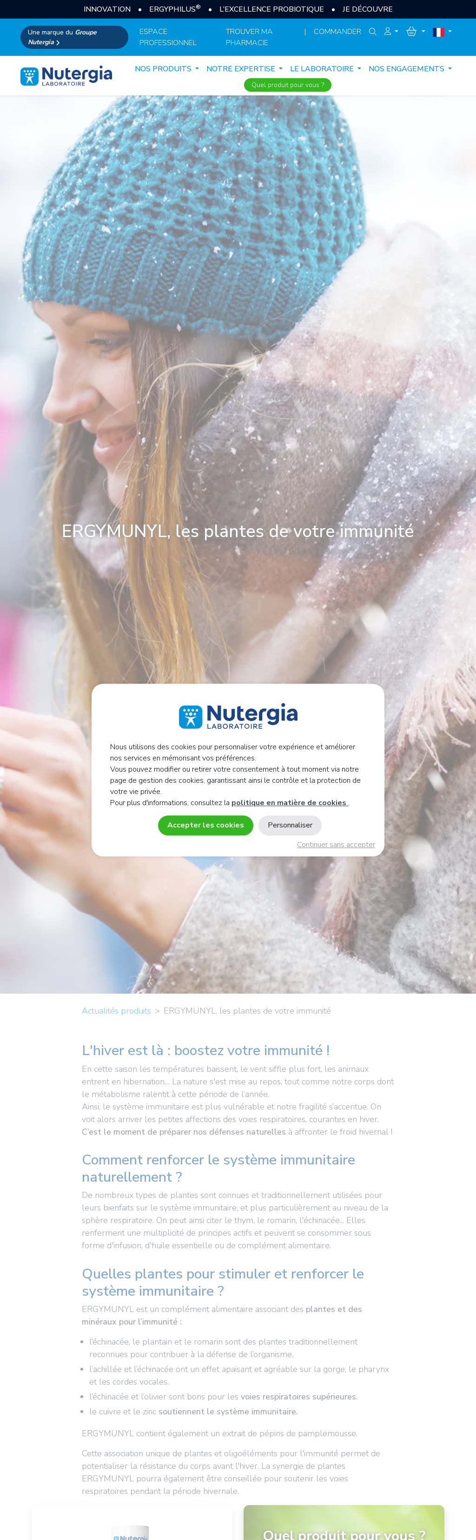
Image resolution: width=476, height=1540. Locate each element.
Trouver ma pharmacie (249, 37)
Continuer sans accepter (336, 845)
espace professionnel (168, 37)
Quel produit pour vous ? (287, 85)
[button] (391, 31)
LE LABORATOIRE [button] (323, 69)
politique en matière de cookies (289, 803)
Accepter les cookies (205, 825)
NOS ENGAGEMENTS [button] (407, 69)
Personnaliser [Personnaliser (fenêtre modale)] (290, 825)
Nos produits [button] (164, 69)
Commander (337, 32)
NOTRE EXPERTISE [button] (241, 69)
